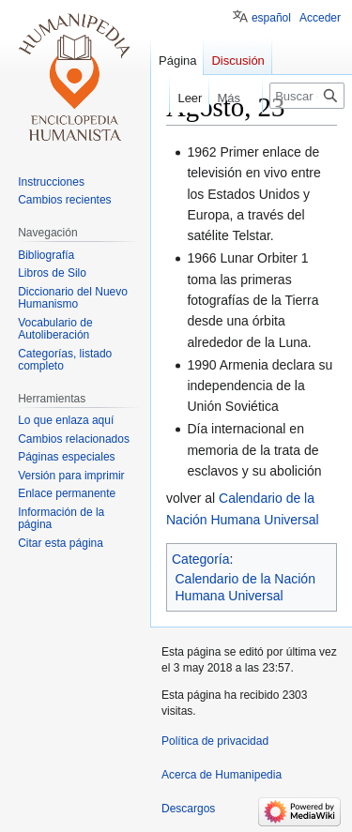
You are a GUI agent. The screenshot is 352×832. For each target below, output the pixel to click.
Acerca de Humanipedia (221, 774)
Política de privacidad (214, 741)
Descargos (188, 808)
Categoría (200, 559)
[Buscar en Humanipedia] (306, 96)
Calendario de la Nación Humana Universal (245, 587)
